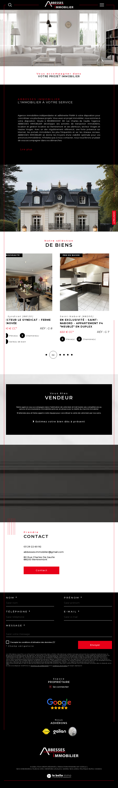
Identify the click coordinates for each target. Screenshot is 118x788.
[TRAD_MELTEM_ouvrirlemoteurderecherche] (10, 5)
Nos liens (74, 769)
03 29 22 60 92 (32, 546)
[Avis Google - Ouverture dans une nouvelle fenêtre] (59, 704)
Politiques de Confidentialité (40, 665)
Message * (16, 625)
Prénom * (73, 597)
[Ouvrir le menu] (102, 5)
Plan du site (37, 769)
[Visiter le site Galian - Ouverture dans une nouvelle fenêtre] (59, 731)
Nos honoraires (23, 769)
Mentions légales (53, 769)
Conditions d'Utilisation (60, 665)
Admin (65, 769)
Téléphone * (18, 611)
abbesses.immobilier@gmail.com (44, 551)
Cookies (98, 769)
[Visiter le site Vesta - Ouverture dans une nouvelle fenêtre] (72, 731)
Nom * (12, 597)
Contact (114, 218)
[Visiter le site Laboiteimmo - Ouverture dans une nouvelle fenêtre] (59, 779)
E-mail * (72, 611)
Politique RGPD (86, 769)
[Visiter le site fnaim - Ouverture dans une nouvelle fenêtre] (46, 731)
